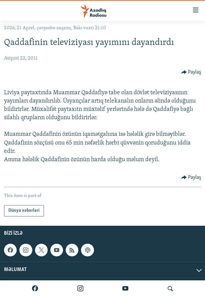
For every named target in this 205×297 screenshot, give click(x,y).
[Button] (191, 72)
